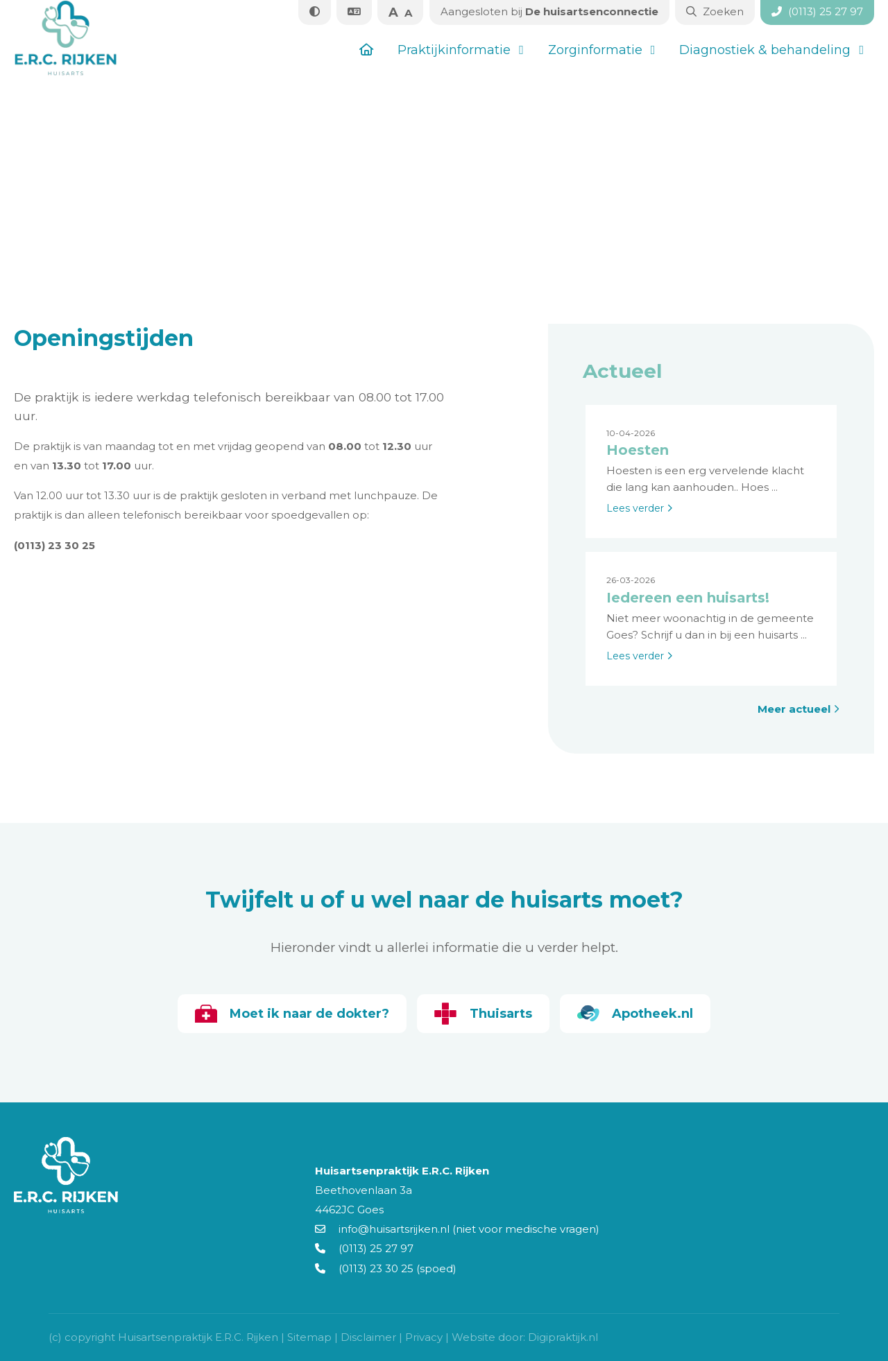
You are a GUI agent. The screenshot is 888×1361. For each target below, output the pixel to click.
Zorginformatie (595, 50)
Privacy (424, 1337)
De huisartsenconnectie (548, 11)
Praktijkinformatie (454, 50)
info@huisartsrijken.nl (382, 1229)
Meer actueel (798, 709)
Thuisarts (483, 1014)
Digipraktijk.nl (563, 1337)
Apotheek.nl (638, 1013)
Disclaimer (368, 1337)
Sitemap (309, 1337)
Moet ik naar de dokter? (289, 1014)
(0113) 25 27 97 (364, 1248)
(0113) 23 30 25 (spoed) (385, 1268)
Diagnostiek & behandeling (765, 50)
